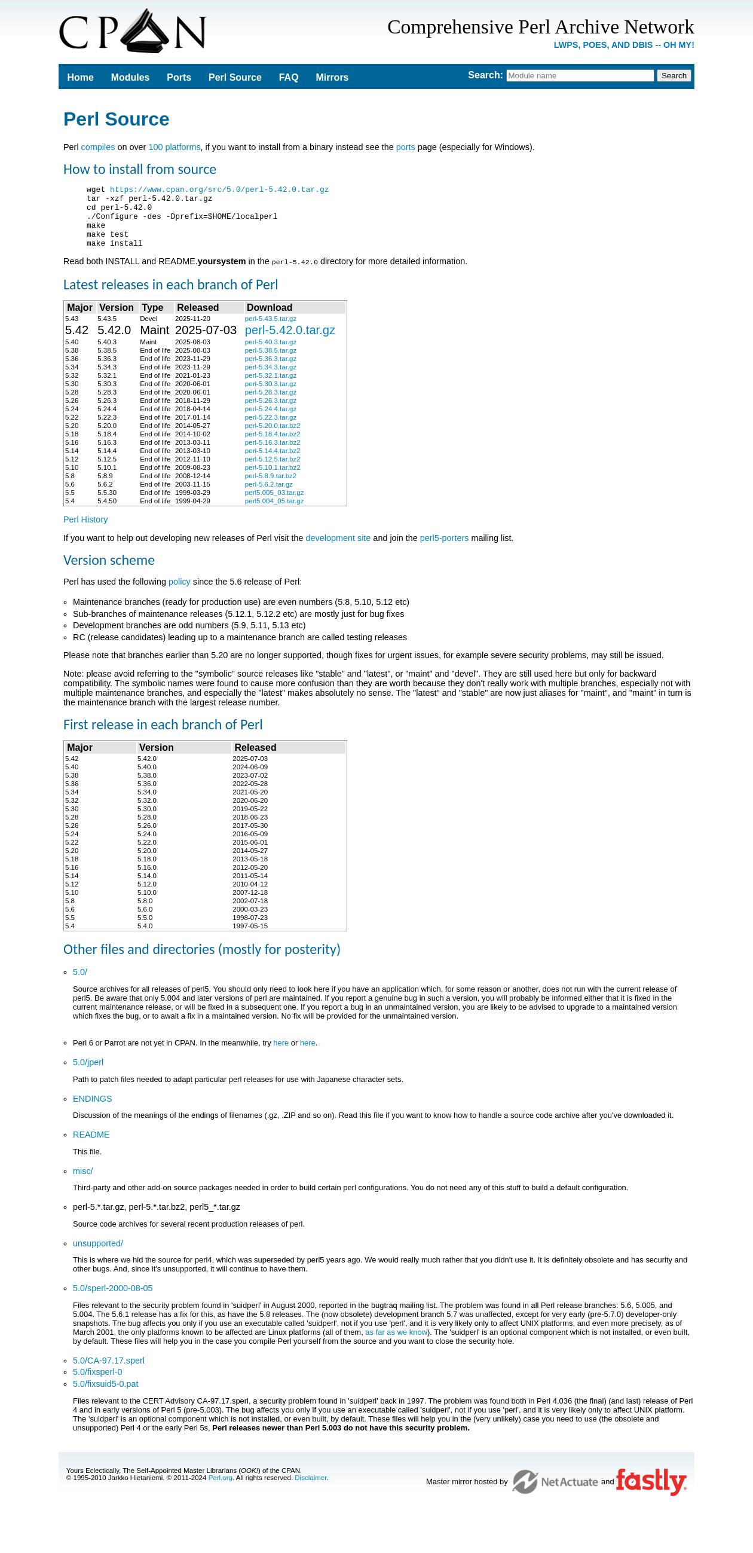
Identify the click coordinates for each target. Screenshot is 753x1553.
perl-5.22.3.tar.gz (270, 429)
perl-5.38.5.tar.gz (270, 362)
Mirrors (332, 77)
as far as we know (396, 1344)
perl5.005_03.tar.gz (274, 504)
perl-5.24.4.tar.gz (270, 420)
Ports (179, 77)
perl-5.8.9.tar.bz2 (270, 487)
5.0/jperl (88, 1074)
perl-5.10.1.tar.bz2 (273, 479)
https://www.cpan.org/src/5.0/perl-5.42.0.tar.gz (219, 190)
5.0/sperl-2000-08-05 (113, 1300)
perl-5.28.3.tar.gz (270, 404)
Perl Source (235, 77)
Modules (130, 77)
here (281, 1054)
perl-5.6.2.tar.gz (269, 496)
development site (338, 550)
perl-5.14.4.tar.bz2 (273, 462)
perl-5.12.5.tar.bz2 (273, 471)
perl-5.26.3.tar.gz (270, 412)
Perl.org (220, 1489)
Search (484, 75)
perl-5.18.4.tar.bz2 (273, 446)
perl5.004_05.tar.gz (274, 512)
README (91, 1146)
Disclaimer (310, 1489)
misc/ (83, 1183)
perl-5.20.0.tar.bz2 (273, 437)
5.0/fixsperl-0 (97, 1384)
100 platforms (174, 147)
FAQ (289, 77)
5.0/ (80, 984)
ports (405, 147)
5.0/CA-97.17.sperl (109, 1372)
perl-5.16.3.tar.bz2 (273, 454)
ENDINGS (92, 1110)
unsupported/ (98, 1255)
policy (180, 593)
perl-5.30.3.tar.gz (270, 395)
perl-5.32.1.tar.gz (270, 387)
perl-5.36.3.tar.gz (270, 370)
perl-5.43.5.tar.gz (270, 330)
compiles (98, 147)
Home (80, 77)
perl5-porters (444, 550)
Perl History (85, 531)
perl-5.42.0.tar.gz (290, 341)
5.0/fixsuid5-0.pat (106, 1396)
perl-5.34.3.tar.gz (270, 379)
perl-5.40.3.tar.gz (270, 353)
